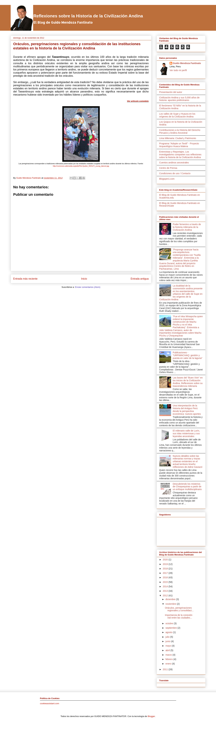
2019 (165, 564)
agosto (169, 632)
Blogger (151, 716)
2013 (165, 591)
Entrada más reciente (25, 278)
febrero (169, 659)
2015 (165, 582)
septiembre (171, 628)
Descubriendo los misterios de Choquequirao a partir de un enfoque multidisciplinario (187, 487)
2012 (165, 595)
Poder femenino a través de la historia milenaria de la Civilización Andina (187, 227)
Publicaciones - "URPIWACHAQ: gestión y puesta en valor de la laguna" (187, 355)
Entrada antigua (140, 278)
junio (168, 641)
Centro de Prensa (168, 168)
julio (167, 637)
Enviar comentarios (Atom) (87, 287)
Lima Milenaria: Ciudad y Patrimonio (177, 138)
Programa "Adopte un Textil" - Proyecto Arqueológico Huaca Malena (179, 145)
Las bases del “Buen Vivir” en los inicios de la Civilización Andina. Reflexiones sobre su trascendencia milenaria (188, 381)
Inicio (84, 278)
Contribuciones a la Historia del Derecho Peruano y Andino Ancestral (179, 131)
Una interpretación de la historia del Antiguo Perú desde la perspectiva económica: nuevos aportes (187, 409)
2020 (165, 559)
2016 (165, 577)
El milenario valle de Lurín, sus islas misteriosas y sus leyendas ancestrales (186, 433)
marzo (169, 654)
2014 (165, 586)
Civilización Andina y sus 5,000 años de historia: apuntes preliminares (179, 99)
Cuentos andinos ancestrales (174, 162)
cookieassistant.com (49, 703)
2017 (165, 573)
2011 (165, 669)
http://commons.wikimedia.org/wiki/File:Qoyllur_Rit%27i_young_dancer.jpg (81, 166)
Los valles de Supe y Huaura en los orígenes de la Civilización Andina (177, 115)
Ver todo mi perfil (178, 70)
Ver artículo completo (138, 101)
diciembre (170, 599)
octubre (169, 623)
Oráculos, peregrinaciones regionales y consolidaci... (179, 609)
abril (167, 650)
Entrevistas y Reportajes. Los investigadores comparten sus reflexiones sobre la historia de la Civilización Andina (180, 154)
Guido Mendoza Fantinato (187, 63)
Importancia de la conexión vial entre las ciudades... (178, 616)
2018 (165, 568)
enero (168, 663)
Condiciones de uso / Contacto (175, 173)
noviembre (171, 604)
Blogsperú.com (167, 178)
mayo (168, 645)
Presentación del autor (170, 92)
